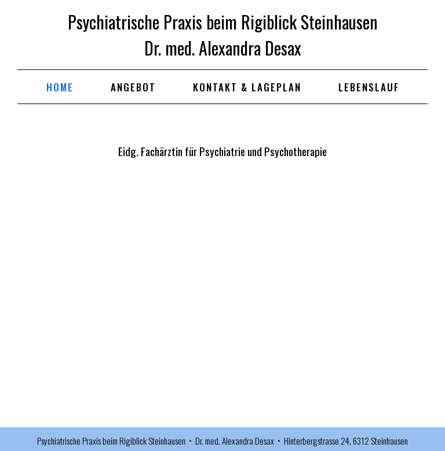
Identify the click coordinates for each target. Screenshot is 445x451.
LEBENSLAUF (368, 87)
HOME (60, 87)
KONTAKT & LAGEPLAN (247, 87)
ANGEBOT (133, 87)
